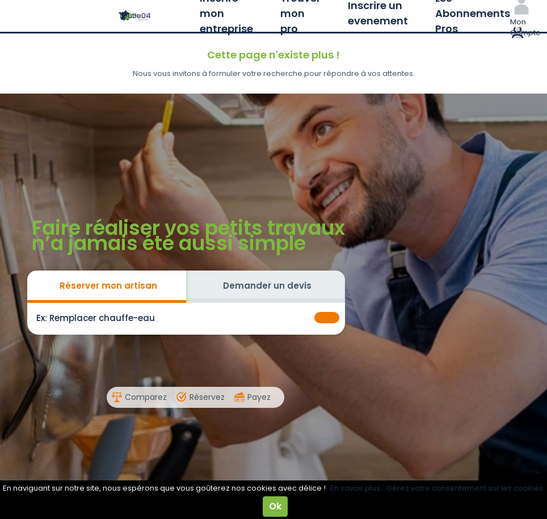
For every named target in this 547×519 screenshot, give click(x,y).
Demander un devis (267, 286)
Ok (275, 506)
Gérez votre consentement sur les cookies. (465, 488)
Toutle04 (135, 15)
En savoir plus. (356, 488)
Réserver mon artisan (108, 286)
